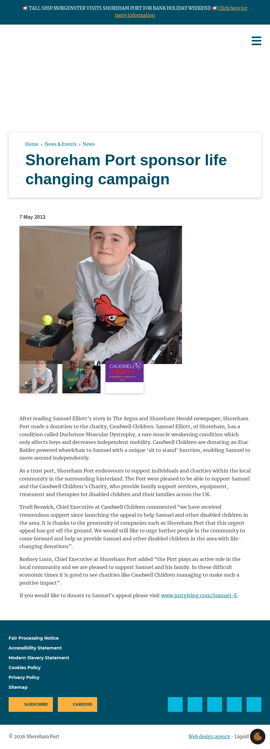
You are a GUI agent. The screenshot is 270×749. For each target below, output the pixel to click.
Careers (82, 704)
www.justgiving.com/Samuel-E (199, 595)
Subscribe (36, 704)
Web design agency (210, 736)
